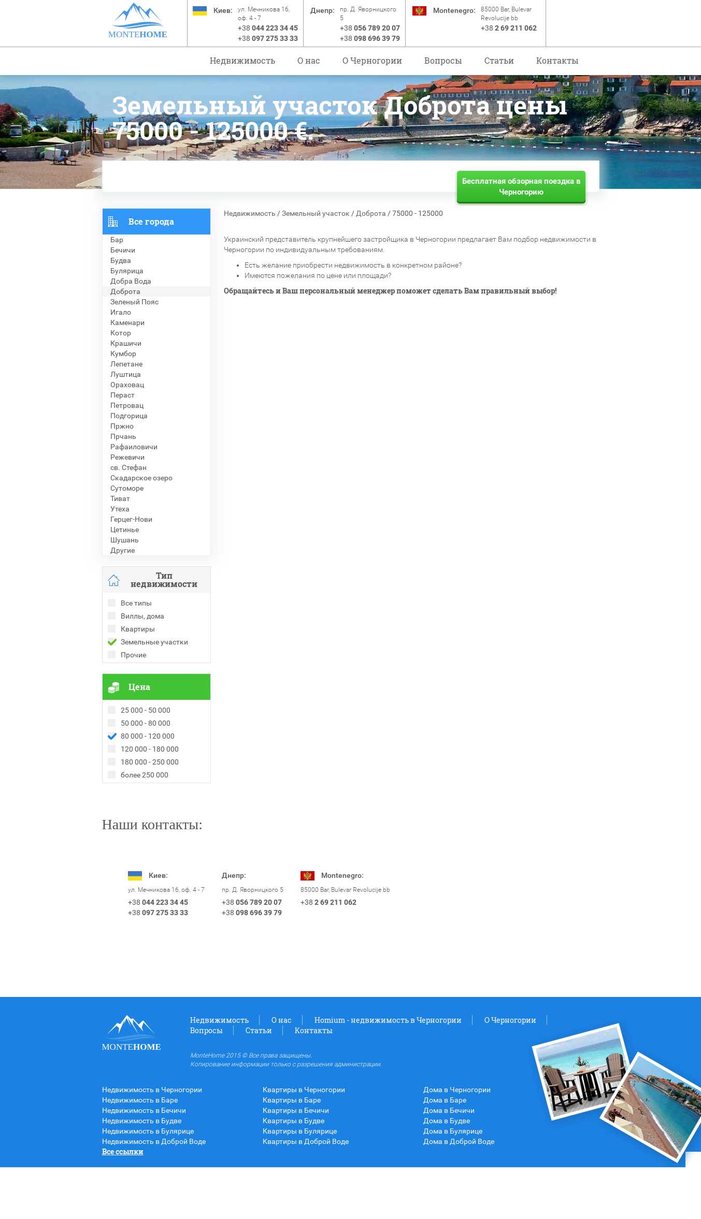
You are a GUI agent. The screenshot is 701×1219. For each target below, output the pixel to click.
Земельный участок (316, 213)
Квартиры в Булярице (300, 1183)
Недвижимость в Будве (141, 1172)
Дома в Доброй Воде (458, 1193)
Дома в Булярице (452, 1183)
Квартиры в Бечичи (296, 1162)
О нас (308, 60)
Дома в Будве (446, 1172)
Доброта (371, 213)
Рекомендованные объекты (149, 809)
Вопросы (443, 60)
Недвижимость (242, 60)
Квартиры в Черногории (304, 1141)
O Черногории (372, 60)
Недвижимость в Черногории (152, 1141)
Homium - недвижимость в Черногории (388, 1072)
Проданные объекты (137, 799)
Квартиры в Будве (293, 1172)
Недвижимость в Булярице (148, 1183)
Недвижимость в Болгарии (148, 819)
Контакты (557, 60)
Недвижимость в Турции (143, 840)
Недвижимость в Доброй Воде (154, 1193)
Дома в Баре (444, 1152)
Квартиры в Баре (292, 1152)
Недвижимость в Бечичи (144, 1162)
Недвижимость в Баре (140, 1152)
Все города (151, 221)
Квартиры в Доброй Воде (306, 1193)
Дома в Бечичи (449, 1162)
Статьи (499, 60)
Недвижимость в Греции (143, 830)
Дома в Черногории (457, 1141)
